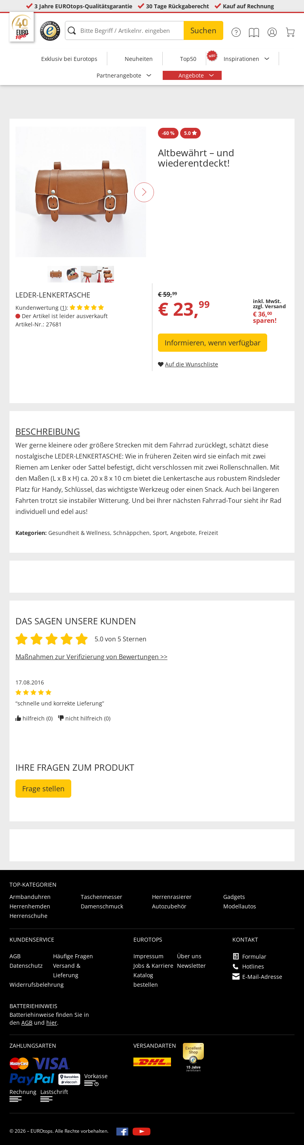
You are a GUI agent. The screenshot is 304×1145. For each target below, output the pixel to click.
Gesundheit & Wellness (79, 532)
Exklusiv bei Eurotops (69, 59)
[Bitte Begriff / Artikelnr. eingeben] (144, 30)
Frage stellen (43, 788)
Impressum (148, 956)
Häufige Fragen (73, 956)
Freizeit (208, 532)
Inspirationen (242, 59)
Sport (160, 532)
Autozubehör (169, 906)
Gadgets (234, 896)
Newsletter (191, 965)
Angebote (192, 75)
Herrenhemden (30, 906)
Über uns (189, 956)
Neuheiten (139, 59)
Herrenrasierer (172, 896)
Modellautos (239, 906)
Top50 (188, 59)
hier (51, 1022)
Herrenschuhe (29, 915)
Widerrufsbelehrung (37, 984)
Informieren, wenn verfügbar (212, 342)
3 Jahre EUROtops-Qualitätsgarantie (83, 6)
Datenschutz (26, 965)
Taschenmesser (101, 896)
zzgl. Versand (269, 306)
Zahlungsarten (33, 1045)
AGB (15, 956)
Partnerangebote (120, 75)
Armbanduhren (30, 896)
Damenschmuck (102, 906)
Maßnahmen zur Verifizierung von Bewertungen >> (91, 656)
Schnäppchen (131, 532)
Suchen (203, 30)
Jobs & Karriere (153, 965)
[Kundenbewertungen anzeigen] (87, 307)
